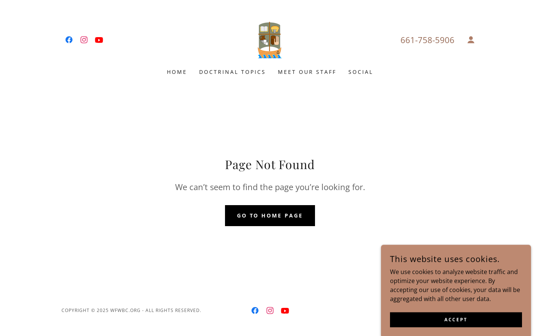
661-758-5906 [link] (427, 39)
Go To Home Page (270, 215)
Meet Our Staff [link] (307, 71)
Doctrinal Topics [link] (232, 71)
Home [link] (177, 71)
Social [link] (360, 71)
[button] (471, 39)
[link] (69, 39)
